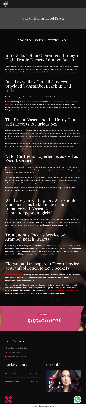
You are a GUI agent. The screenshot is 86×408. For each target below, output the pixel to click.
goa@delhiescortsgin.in (17, 356)
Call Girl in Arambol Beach (33, 102)
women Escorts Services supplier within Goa (63, 290)
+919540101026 (43, 320)
